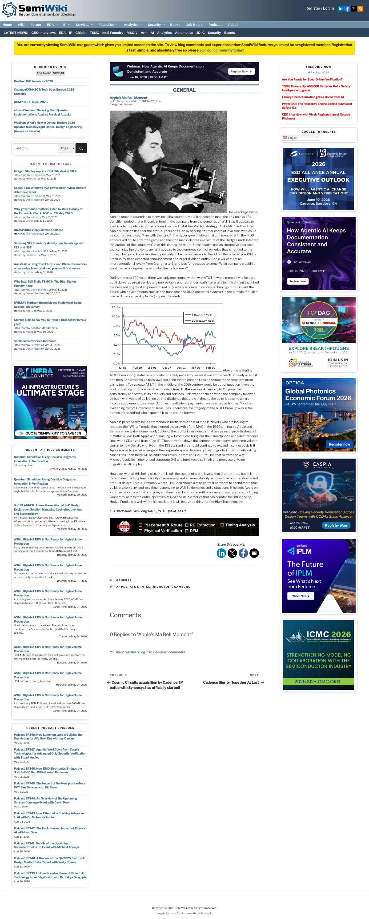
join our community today (221, 50)
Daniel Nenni (33, 199)
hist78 (29, 310)
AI (152, 33)
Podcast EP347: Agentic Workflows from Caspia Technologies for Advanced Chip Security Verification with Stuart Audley (50, 753)
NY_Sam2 (36, 175)
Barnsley (36, 345)
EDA (52, 25)
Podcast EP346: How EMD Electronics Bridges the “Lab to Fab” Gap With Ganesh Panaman (48, 770)
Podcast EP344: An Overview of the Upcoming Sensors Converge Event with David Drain (45, 800)
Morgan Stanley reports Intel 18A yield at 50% (45, 171)
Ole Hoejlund (33, 234)
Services (85, 25)
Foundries (109, 25)
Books (175, 25)
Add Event (44, 73)
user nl (34, 217)
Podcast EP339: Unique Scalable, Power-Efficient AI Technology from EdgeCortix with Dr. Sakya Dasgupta (50, 875)
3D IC (200, 33)
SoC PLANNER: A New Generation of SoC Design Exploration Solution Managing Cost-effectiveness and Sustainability (48, 509)
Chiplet (80, 33)
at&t (134, 586)
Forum (36, 25)
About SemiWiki (202, 913)
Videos (233, 25)
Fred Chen (31, 178)
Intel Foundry (112, 33)
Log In (328, 8)
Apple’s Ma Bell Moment (128, 98)
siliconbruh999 (39, 251)
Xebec (29, 331)
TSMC (94, 33)
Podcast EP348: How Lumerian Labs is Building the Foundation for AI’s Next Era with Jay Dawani (48, 736)
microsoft (162, 586)
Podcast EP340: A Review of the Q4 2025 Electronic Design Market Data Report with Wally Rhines (49, 860)
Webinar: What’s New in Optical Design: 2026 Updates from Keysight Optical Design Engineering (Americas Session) (48, 127)
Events (229, 33)
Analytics (133, 25)
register (130, 652)
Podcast (215, 25)
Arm (144, 33)
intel (145, 586)
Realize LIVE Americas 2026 (33, 81)
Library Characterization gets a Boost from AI (313, 97)
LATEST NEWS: (16, 33)
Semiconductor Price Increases (35, 341)
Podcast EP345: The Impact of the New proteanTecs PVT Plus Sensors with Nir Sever (49, 785)
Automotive (184, 33)
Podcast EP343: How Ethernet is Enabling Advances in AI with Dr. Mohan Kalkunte (49, 815)
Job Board (194, 25)
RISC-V (131, 33)
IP (67, 25)
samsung (182, 586)
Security (156, 25)
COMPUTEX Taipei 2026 (31, 102)
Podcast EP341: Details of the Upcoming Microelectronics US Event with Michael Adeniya (47, 845)
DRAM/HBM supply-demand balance (38, 230)
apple (122, 586)
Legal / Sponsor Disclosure (173, 913)
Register (312, 8)
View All (58, 73)
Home (7, 25)
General (128, 104)
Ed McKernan (121, 101)
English (290, 138)
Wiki (21, 25)
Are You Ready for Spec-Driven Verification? (312, 79)
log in (144, 652)
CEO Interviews (44, 33)
